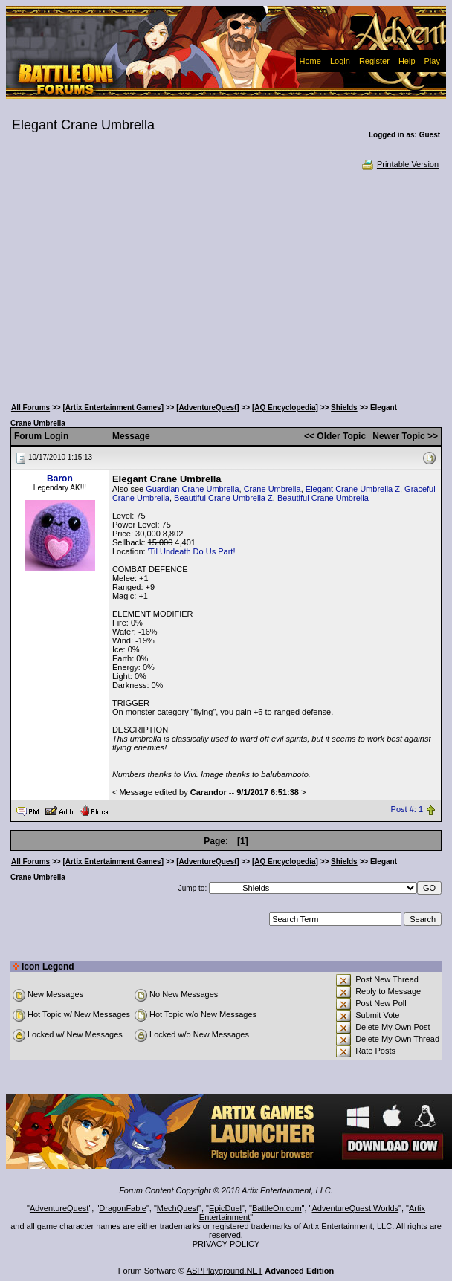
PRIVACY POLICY (226, 1243)
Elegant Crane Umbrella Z (353, 488)
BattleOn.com (277, 1208)
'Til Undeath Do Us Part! (192, 551)
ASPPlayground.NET (225, 1270)
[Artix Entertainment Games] (113, 407)
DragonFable (122, 1208)
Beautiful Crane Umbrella (323, 497)
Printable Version (400, 164)
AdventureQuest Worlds (355, 1208)
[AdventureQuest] (207, 407)
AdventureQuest (59, 1208)
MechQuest (177, 1208)
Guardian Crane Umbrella (192, 488)
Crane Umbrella (272, 488)
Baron (60, 478)
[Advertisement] (226, 282)
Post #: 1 (407, 809)
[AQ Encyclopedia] (285, 407)
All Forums (30, 407)
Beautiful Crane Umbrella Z (223, 497)
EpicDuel (225, 1208)
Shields (344, 407)
